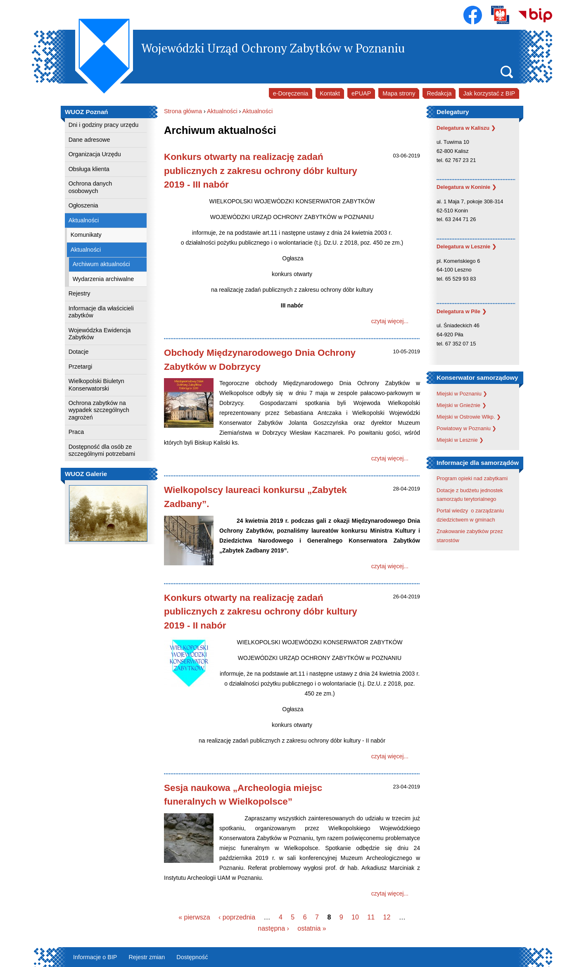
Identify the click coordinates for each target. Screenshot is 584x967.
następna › (273, 928)
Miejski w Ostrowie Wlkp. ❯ (469, 417)
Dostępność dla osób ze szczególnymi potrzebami (102, 450)
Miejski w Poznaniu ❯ (462, 394)
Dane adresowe (89, 139)
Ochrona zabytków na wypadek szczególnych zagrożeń (99, 410)
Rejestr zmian (146, 957)
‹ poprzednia (236, 917)
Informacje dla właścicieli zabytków (101, 312)
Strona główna (183, 111)
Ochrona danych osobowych (90, 187)
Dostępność (192, 957)
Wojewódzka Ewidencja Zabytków (100, 334)
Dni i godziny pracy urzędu (104, 124)
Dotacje (79, 351)
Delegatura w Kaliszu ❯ (466, 128)
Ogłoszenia (83, 205)
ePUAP (361, 93)
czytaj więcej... (389, 321)
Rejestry (79, 293)
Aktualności (84, 220)
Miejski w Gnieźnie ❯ (462, 405)
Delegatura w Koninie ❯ (466, 187)
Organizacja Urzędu (95, 154)
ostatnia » (311, 928)
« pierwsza (194, 917)
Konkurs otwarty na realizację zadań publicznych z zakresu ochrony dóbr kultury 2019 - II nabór (260, 612)
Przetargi (81, 366)
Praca (76, 432)
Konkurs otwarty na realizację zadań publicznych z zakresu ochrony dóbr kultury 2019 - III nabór (260, 171)
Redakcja (439, 93)
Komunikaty (86, 234)
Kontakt (330, 93)
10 (355, 917)
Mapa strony (398, 93)
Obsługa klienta (89, 169)
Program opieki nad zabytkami (472, 478)
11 (371, 917)
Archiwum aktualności (101, 264)
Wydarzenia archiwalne (103, 279)
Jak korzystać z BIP (489, 93)
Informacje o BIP (95, 957)
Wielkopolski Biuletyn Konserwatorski (96, 384)
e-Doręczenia (291, 93)
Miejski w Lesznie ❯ (460, 440)
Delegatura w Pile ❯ (462, 311)
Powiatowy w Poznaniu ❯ (466, 428)
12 (387, 917)
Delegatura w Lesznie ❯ (466, 246)
